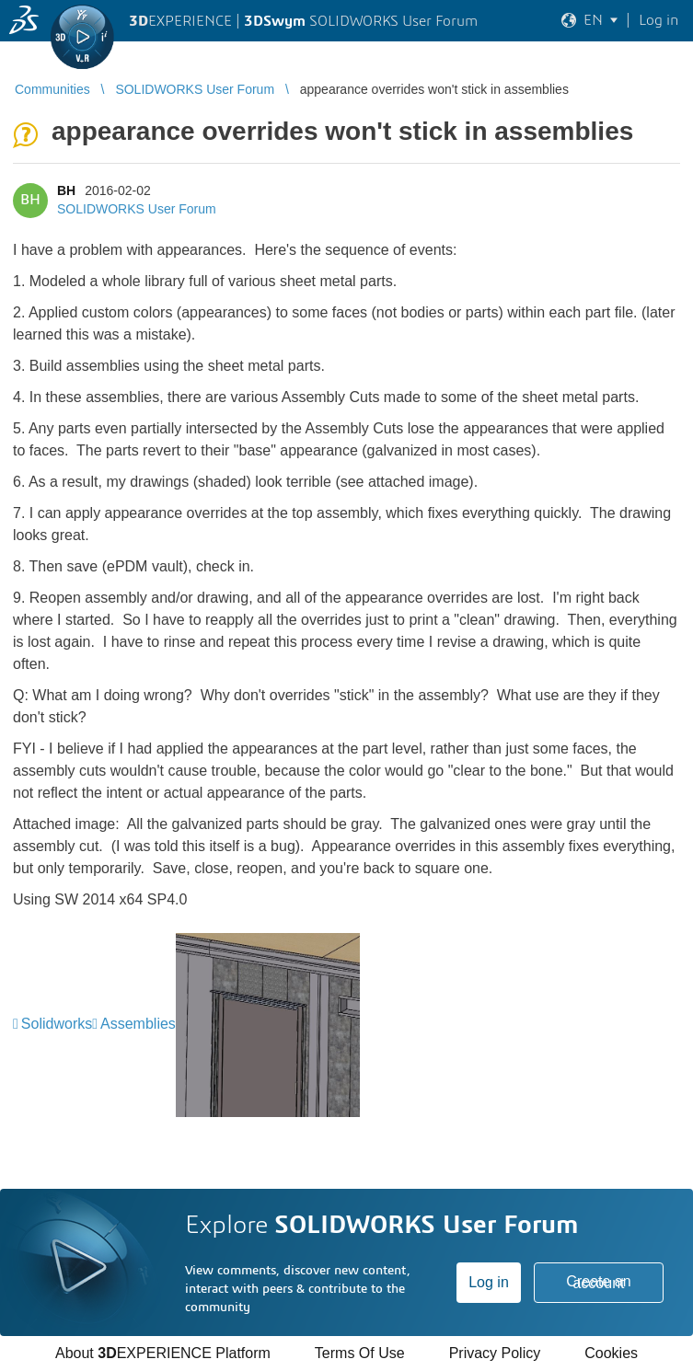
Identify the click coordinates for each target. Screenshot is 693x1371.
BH (66, 190)
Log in (488, 1282)
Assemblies (138, 1023)
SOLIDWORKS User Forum (136, 209)
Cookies (611, 1353)
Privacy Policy (495, 1353)
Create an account (598, 1282)
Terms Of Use (360, 1353)
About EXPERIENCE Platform (163, 1353)
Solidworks (56, 1023)
